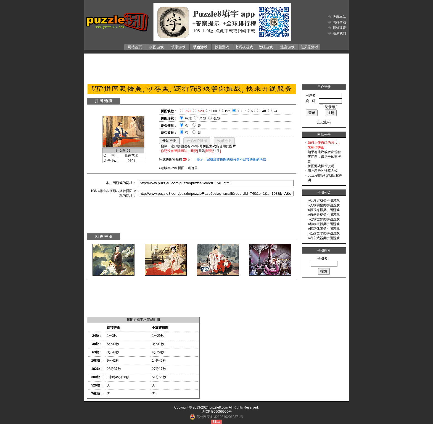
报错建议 (339, 28)
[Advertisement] (216, 67)
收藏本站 (339, 17)
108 (240, 111)
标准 (188, 118)
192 (227, 111)
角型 (202, 118)
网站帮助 (339, 22)
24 (275, 111)
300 (214, 111)
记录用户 (331, 107)
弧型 (216, 118)
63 (253, 111)
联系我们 (339, 33)
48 (264, 111)
